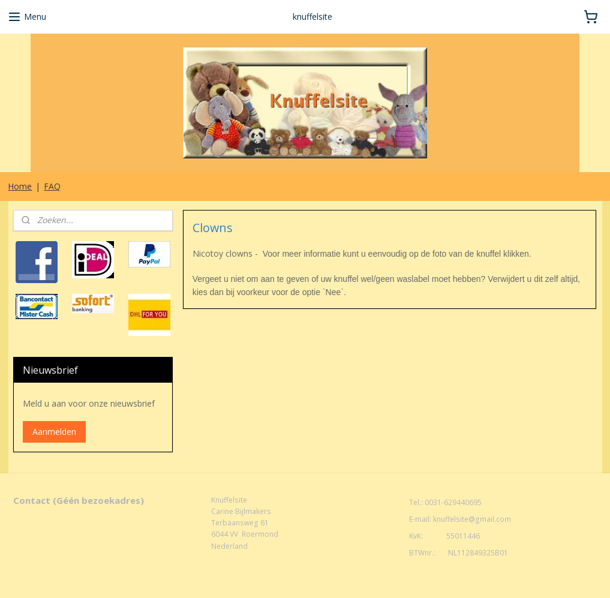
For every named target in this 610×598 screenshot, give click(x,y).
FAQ (52, 186)
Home (20, 186)
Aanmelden (54, 431)
